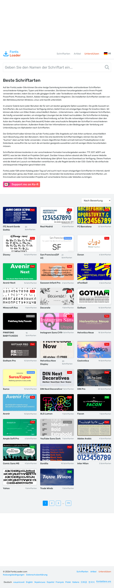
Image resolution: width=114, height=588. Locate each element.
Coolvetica (83, 360)
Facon (80, 413)
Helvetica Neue (85, 332)
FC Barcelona (84, 226)
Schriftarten (63, 53)
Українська (39, 582)
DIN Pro (81, 389)
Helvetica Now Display (48, 362)
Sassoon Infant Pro (50, 282)
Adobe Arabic (84, 438)
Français (60, 582)
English (29, 582)
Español (50, 582)
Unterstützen (91, 53)
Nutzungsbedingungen (13, 574)
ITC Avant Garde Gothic (11, 228)
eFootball (82, 282)
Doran (80, 254)
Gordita (44, 463)
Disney (6, 254)
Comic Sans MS (11, 463)
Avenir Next (9, 282)
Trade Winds (46, 488)
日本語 (84, 582)
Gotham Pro (9, 360)
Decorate (45, 307)
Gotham (81, 307)
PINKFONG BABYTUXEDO (10, 334)
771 (68, 503)
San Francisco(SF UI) (49, 256)
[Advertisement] (57, 24)
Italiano (75, 582)
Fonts (12, 53)
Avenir (6, 413)
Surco (6, 389)
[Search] (107, 67)
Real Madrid (46, 226)
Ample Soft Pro (11, 438)
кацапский (18, 582)
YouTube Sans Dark (50, 438)
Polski (68, 582)
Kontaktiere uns (103, 581)
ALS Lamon (46, 413)
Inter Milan (82, 463)
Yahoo (6, 488)
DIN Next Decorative (51, 389)
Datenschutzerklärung (36, 574)
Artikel (77, 53)
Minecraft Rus (10, 307)
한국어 (91, 582)
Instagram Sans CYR (51, 332)
